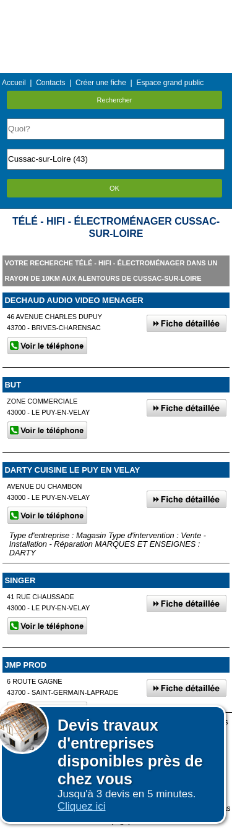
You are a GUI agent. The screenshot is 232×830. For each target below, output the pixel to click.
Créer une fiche (100, 82)
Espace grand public (170, 82)
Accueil (14, 82)
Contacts (50, 82)
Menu (116, 9)
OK (114, 188)
